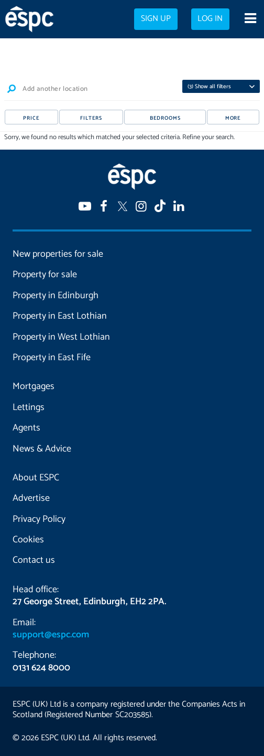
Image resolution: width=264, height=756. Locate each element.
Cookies (28, 540)
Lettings (29, 407)
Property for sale (45, 274)
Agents (26, 428)
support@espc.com (51, 635)
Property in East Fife (52, 357)
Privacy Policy (39, 519)
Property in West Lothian (61, 337)
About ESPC (36, 478)
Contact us (34, 560)
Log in (210, 19)
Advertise (31, 498)
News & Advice (42, 449)
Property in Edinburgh (55, 295)
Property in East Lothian (60, 316)
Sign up (156, 19)
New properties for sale (58, 254)
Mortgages (33, 386)
